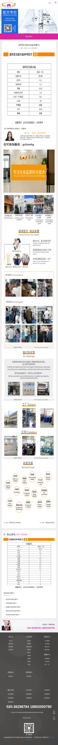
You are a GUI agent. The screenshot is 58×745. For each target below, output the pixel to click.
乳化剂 (29, 640)
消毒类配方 (29, 698)
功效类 (29, 658)
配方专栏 (11, 690)
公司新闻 (47, 640)
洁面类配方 (47, 694)
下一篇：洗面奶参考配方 (47, 522)
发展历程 (10, 646)
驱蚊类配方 (11, 702)
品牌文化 (10, 643)
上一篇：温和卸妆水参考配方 (12, 522)
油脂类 (29, 655)
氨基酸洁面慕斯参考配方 (13, 607)
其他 (29, 664)
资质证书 (10, 649)
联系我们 (29, 672)
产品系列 (29, 637)
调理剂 (29, 649)
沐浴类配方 (11, 694)
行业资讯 (47, 643)
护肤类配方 (11, 698)
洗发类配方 (47, 690)
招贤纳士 (11, 672)
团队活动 (47, 649)
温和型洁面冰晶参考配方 (13, 611)
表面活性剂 (29, 646)
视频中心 (47, 654)
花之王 (10, 637)
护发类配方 (29, 690)
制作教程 (47, 658)
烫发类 (29, 661)
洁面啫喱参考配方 (11, 603)
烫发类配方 (47, 698)
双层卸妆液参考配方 (12, 599)
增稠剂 (29, 643)
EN (50, 3)
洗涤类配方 (29, 694)
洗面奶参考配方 (8, 593)
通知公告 (47, 646)
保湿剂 (29, 652)
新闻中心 (47, 637)
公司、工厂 (47, 664)
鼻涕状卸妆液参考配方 (12, 614)
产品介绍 (47, 661)
